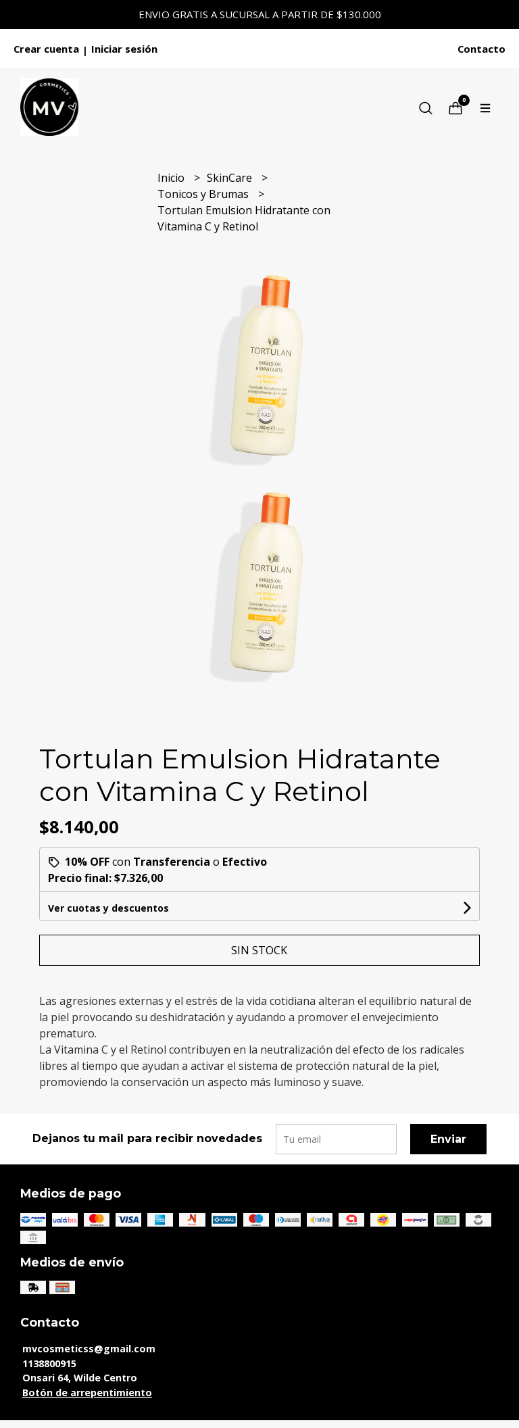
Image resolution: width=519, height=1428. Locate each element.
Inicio (172, 177)
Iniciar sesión (124, 48)
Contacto (481, 48)
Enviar (448, 1139)
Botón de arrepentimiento (87, 1392)
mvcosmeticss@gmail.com (88, 1348)
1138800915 (49, 1363)
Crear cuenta (46, 48)
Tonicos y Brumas (204, 194)
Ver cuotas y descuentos (108, 908)
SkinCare (231, 177)
